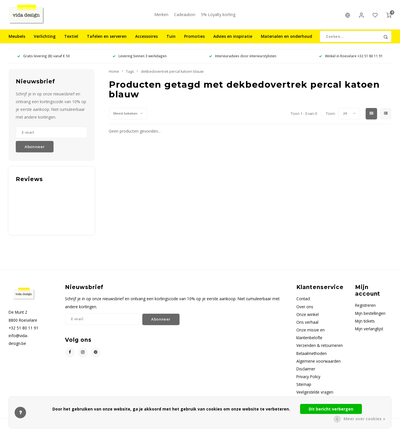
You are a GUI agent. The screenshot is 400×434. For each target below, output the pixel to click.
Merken (161, 15)
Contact (303, 301)
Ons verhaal (307, 324)
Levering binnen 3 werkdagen (140, 58)
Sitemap (303, 386)
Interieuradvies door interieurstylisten (242, 58)
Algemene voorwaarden (318, 363)
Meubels (17, 38)
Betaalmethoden (311, 355)
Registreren (365, 307)
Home (114, 73)
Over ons (304, 308)
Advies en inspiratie (232, 38)
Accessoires (146, 38)
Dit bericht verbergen (331, 409)
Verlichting (45, 38)
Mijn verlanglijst (369, 330)
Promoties (194, 38)
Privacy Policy (308, 378)
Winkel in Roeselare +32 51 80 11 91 (351, 58)
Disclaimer (305, 371)
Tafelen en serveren (107, 38)
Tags (130, 73)
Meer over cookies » (364, 418)
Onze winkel (307, 316)
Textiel (71, 38)
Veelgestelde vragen (314, 394)
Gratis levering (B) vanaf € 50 (43, 58)
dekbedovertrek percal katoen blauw (172, 73)
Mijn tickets (365, 323)
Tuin (171, 38)
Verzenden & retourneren (319, 347)
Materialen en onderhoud (286, 38)
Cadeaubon (184, 15)
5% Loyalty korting (218, 15)
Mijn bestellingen (370, 315)
